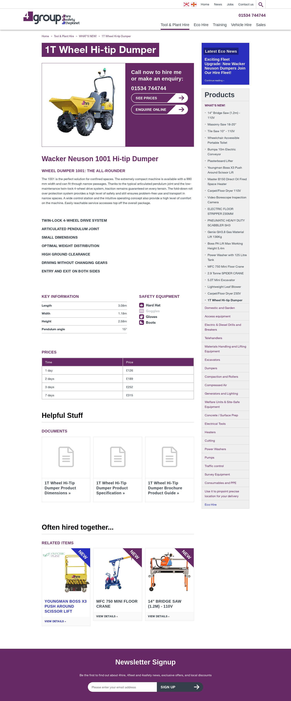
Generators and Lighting (221, 393)
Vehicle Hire (241, 25)
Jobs (230, 4)
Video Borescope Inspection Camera (227, 199)
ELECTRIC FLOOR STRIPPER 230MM (220, 211)
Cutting (210, 440)
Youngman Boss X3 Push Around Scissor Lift (225, 170)
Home (205, 4)
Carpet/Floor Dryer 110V (224, 190)
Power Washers (215, 449)
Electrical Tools (215, 423)
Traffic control (214, 466)
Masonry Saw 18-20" (222, 124)
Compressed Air (216, 385)
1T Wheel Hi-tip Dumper (225, 300)
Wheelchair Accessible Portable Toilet (223, 140)
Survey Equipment (217, 474)
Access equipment (217, 316)
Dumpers (211, 368)
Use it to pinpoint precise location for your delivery (222, 493)
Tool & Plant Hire (175, 25)
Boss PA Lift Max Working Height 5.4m (225, 245)
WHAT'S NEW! (88, 36)
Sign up (168, 687)
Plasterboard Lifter (220, 161)
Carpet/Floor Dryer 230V (224, 293)
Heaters (210, 432)
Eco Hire (201, 25)
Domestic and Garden (220, 307)
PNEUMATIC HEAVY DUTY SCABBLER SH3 (226, 222)
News (218, 4)
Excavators (212, 359)
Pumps (209, 457)
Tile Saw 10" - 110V (221, 131)
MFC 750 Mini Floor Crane (226, 266)
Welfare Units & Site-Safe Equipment (222, 404)
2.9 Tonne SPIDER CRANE (226, 273)
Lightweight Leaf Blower (224, 286)
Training (220, 25)
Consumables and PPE (220, 482)
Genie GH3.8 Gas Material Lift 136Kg (226, 234)
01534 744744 (252, 15)
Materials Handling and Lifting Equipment (225, 348)
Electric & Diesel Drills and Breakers (223, 327)
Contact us (246, 4)
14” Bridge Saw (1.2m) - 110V (224, 115)
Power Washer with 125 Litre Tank (227, 257)
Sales (261, 25)
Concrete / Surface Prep (221, 415)
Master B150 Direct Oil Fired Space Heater (227, 181)
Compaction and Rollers (221, 376)
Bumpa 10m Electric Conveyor (222, 151)
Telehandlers (213, 338)
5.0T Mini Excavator (221, 280)
